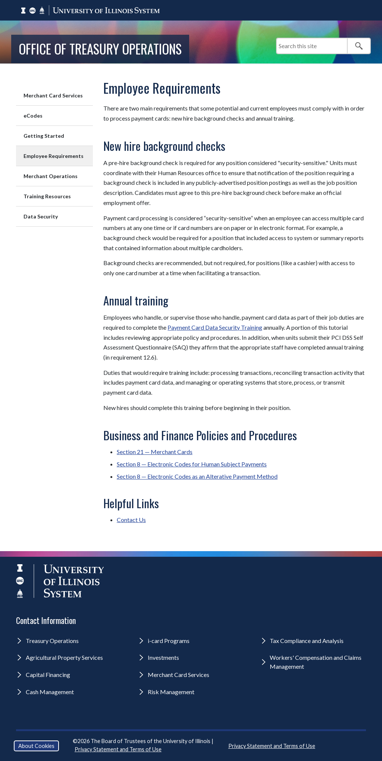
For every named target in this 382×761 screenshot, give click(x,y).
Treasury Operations (52, 640)
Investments (163, 657)
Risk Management (171, 691)
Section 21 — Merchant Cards (154, 451)
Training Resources (47, 196)
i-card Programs (169, 640)
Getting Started (44, 136)
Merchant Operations (51, 176)
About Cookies (36, 746)
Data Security (41, 216)
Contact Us (131, 519)
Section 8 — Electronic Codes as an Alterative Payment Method (197, 476)
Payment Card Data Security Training (214, 327)
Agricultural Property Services (64, 657)
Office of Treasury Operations (100, 48)
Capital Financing (48, 674)
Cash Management (50, 691)
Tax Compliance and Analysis (307, 640)
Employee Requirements (54, 156)
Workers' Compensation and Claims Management (315, 662)
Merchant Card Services (53, 95)
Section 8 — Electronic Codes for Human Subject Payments (192, 464)
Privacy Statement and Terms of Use (118, 749)
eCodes (33, 115)
